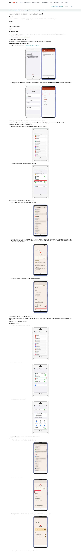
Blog (62, 2)
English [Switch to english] (53, 6)
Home (21, 2)
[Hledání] (68, 6)
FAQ (51, 2)
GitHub (66, 2)
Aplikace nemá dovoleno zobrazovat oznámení (20, 37)
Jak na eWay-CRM (36, 2)
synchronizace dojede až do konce (32, 45)
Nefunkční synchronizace (16, 35)
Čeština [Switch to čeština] (56, 6)
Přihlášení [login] (61, 6)
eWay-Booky (56, 2)
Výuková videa (45, 2)
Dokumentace (27, 2)
